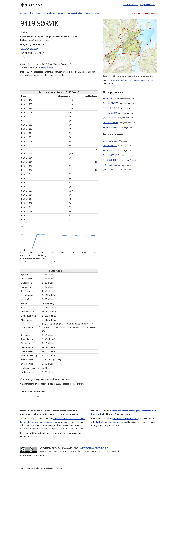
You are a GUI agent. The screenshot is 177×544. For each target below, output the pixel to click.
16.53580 (34, 48)
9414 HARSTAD (110, 150)
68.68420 (25, 48)
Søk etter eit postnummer (33, 391)
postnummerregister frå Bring (125, 418)
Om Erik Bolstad (130, 4)
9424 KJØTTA (109, 108)
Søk (39, 397)
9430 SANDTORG (110, 127)
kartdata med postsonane (108, 422)
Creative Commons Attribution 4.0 (93, 447)
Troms (87, 13)
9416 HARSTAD (110, 140)
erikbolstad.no (26, 13)
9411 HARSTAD (110, 155)
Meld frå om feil (47, 67)
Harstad (95, 13)
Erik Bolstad (33, 5)
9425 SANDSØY (110, 113)
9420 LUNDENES (110, 98)
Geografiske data (147, 4)
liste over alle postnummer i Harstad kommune (127, 80)
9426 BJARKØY (109, 117)
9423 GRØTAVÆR (110, 103)
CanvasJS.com (93, 253)
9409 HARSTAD (110, 165)
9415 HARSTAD (110, 145)
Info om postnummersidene (144, 13)
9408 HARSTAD (110, 169)
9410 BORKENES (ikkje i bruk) (116, 160)
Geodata (40, 13)
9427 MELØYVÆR (110, 122)
